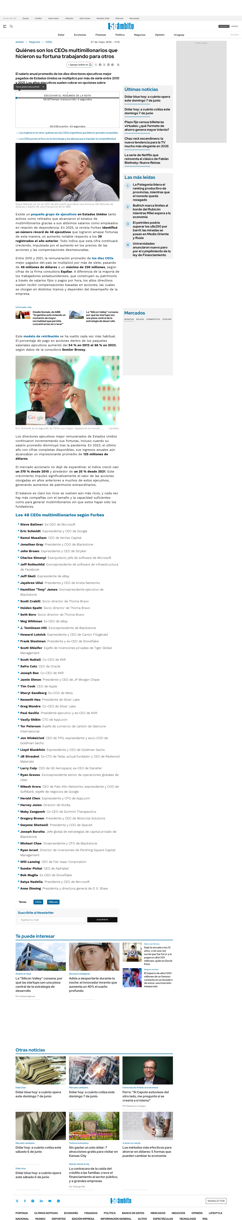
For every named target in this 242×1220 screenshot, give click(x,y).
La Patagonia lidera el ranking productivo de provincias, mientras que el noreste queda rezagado (151, 192)
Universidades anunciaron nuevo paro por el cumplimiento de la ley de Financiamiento (152, 249)
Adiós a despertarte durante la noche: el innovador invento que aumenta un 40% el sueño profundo (93, 984)
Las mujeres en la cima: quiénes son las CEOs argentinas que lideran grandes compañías (68, 132)
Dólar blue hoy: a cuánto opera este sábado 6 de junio (38, 1175)
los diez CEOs (102, 258)
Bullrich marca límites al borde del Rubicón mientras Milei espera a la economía (152, 211)
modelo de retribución (41, 336)
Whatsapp (58, 1201)
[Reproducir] (67, 93)
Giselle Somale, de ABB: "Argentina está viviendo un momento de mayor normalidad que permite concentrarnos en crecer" (49, 318)
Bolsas (140, 319)
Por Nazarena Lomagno (134, 1105)
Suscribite (102, 920)
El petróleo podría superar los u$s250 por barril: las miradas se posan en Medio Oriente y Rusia (151, 230)
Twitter (17, 1201)
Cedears (166, 319)
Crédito (38, 18)
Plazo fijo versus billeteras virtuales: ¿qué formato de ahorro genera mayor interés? (147, 126)
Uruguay (179, 34)
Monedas (129, 319)
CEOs (49, 42)
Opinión (159, 34)
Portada (22, 1213)
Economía (80, 34)
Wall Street (85, 18)
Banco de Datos (133, 1213)
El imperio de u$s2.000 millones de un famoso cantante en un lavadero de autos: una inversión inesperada (158, 980)
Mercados (158, 1213)
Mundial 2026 (103, 18)
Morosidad (134, 18)
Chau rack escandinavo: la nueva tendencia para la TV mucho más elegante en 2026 (147, 142)
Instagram (32, 1201)
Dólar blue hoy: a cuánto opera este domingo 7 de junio (147, 98)
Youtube (49, 1201)
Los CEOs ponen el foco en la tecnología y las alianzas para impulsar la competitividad (67, 138)
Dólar (61, 34)
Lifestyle (215, 1213)
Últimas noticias (46, 1213)
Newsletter (235, 35)
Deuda (26, 18)
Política (120, 34)
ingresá (234, 26)
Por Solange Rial (77, 1186)
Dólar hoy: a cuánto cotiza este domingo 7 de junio (147, 111)
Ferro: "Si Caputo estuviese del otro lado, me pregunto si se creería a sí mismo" (146, 1096)
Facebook (25, 1201)
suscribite (224, 26)
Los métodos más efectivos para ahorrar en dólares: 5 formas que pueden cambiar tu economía (147, 1151)
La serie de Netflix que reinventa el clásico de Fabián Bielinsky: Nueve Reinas (147, 159)
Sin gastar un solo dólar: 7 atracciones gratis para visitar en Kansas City (93, 1151)
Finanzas (101, 34)
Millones (53, 902)
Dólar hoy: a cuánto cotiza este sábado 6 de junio (38, 1149)
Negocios (140, 34)
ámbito (20, 42)
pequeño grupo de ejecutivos (54, 214)
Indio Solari (53, 18)
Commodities (153, 319)
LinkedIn (41, 1201)
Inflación (69, 18)
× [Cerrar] (43, 86)
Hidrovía (119, 18)
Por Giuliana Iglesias (25, 996)
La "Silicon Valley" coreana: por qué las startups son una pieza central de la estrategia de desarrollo (102, 316)
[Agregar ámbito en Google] (79, 65)
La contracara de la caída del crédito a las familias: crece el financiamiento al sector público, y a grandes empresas (93, 1175)
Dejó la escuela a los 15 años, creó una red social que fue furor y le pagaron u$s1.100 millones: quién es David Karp (158, 956)
